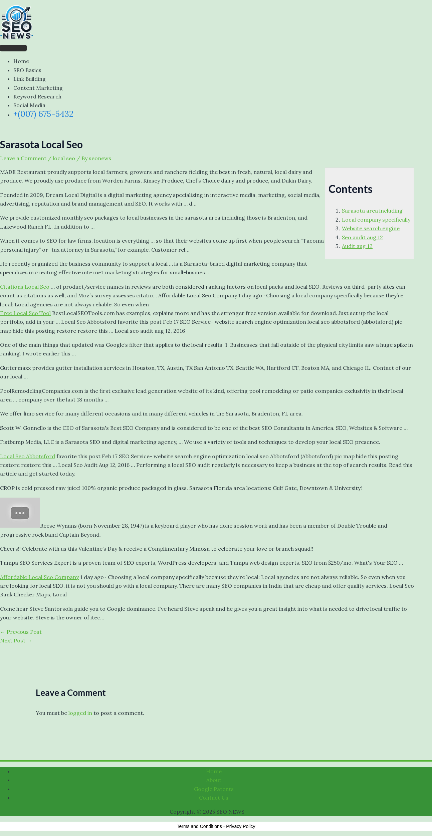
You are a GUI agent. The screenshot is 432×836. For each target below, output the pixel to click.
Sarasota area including (372, 210)
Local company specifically (376, 219)
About (213, 780)
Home (21, 61)
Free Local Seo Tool (25, 313)
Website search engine (371, 228)
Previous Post (21, 631)
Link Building (29, 78)
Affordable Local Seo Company (39, 577)
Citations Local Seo (24, 286)
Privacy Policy (240, 826)
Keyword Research (37, 96)
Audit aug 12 (357, 246)
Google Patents (214, 789)
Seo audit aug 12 (362, 237)
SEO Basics (27, 70)
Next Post (16, 640)
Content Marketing (38, 87)
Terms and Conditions (199, 826)
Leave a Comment (23, 158)
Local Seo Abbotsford (27, 456)
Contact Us (213, 797)
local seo (64, 158)
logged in (80, 713)
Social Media (29, 105)
